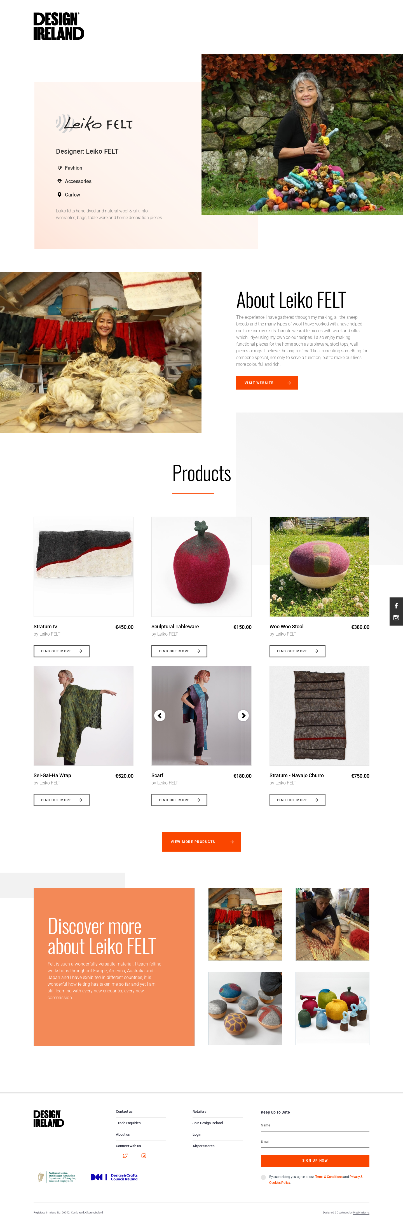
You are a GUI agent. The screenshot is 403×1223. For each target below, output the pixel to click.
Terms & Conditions (329, 1177)
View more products (193, 842)
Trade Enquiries (128, 1123)
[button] (159, 715)
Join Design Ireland (208, 1123)
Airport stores (204, 1146)
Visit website (259, 383)
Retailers (200, 1111)
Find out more (56, 651)
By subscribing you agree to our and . (316, 1180)
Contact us (124, 1111)
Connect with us (128, 1146)
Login (197, 1134)
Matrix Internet (361, 1212)
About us (123, 1134)
